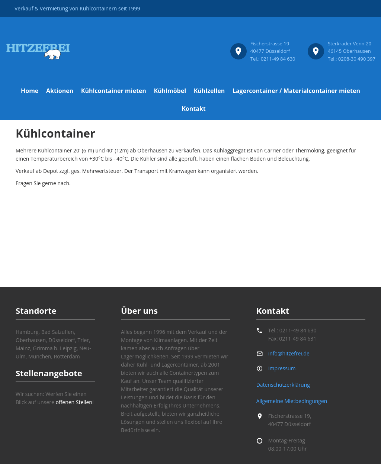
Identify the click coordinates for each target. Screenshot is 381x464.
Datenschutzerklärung (283, 384)
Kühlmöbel (170, 91)
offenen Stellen (73, 402)
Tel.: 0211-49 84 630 (292, 330)
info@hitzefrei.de (289, 353)
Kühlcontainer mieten (113, 91)
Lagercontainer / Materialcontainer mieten (296, 91)
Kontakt (194, 108)
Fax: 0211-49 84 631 (292, 338)
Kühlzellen (209, 91)
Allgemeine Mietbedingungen (291, 401)
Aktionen (59, 91)
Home (29, 91)
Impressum (282, 368)
